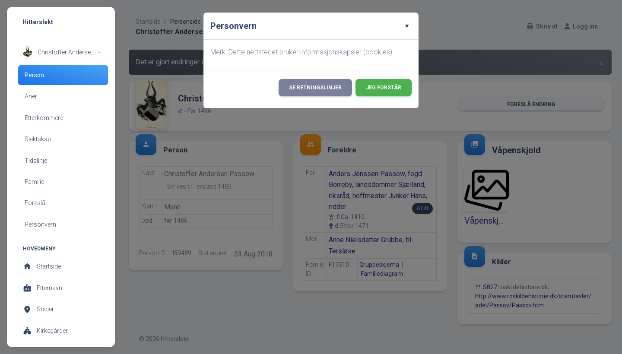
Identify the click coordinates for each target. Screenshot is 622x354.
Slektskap (38, 139)
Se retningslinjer (315, 88)
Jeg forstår (383, 88)
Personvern (40, 224)
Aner (31, 96)
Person (34, 75)
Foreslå (35, 202)
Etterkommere (44, 117)
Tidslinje (36, 160)
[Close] (407, 26)
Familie (34, 181)
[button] (62, 52)
